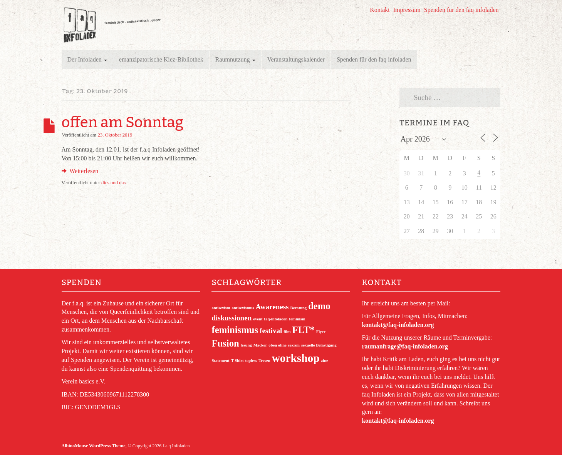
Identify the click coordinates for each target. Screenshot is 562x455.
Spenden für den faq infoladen (461, 10)
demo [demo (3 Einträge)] (319, 306)
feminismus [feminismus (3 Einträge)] (234, 330)
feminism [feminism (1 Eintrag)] (297, 319)
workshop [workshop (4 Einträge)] (296, 358)
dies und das (113, 182)
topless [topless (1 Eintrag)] (251, 360)
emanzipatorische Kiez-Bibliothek (161, 59)
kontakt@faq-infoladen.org (398, 325)
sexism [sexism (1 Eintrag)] (294, 345)
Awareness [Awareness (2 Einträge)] (272, 307)
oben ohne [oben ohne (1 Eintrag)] (277, 345)
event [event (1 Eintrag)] (257, 319)
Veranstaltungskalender (296, 59)
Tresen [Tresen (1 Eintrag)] (264, 360)
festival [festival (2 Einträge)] (271, 331)
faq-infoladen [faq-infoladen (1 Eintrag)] (276, 319)
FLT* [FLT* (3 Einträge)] (303, 330)
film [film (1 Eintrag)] (287, 332)
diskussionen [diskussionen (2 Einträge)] (231, 318)
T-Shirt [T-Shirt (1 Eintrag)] (237, 360)
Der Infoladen (87, 59)
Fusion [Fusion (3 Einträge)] (225, 343)
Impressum (407, 10)
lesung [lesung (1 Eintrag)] (246, 345)
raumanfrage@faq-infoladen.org (405, 346)
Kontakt (380, 10)
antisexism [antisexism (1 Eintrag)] (220, 308)
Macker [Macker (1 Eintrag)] (260, 345)
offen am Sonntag (123, 122)
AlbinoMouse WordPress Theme (94, 445)
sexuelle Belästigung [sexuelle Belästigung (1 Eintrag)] (318, 345)
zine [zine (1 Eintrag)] (324, 360)
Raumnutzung (235, 59)
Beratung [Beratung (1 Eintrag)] (298, 308)
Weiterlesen (80, 171)
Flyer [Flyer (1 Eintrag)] (320, 332)
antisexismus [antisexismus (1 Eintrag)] (243, 308)
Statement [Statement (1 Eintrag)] (220, 360)
